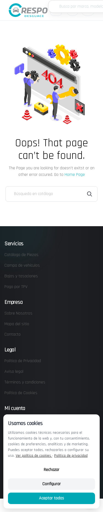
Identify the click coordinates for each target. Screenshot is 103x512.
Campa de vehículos (22, 265)
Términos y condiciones (24, 382)
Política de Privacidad (22, 361)
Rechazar (51, 470)
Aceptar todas (51, 498)
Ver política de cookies (34, 455)
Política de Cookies (20, 393)
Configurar (51, 484)
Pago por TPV (15, 287)
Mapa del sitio (16, 324)
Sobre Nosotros (18, 313)
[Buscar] (51, 194)
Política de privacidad (71, 455)
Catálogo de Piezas (21, 255)
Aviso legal (13, 371)
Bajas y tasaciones (21, 276)
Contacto (12, 334)
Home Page (75, 175)
